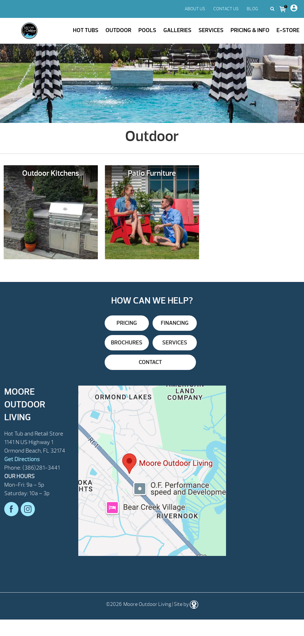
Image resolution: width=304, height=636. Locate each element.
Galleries (177, 30)
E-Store (287, 30)
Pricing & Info (250, 30)
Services (211, 30)
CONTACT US (226, 9)
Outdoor (118, 30)
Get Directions (22, 459)
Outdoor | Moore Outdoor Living (29, 31)
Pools (147, 30)
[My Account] (293, 9)
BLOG (252, 9)
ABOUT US (195, 9)
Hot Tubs (85, 30)
